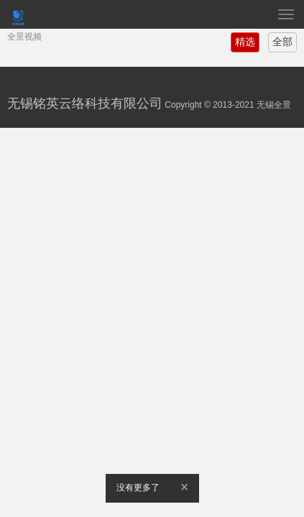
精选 (245, 41)
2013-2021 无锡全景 (252, 105)
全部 (282, 41)
